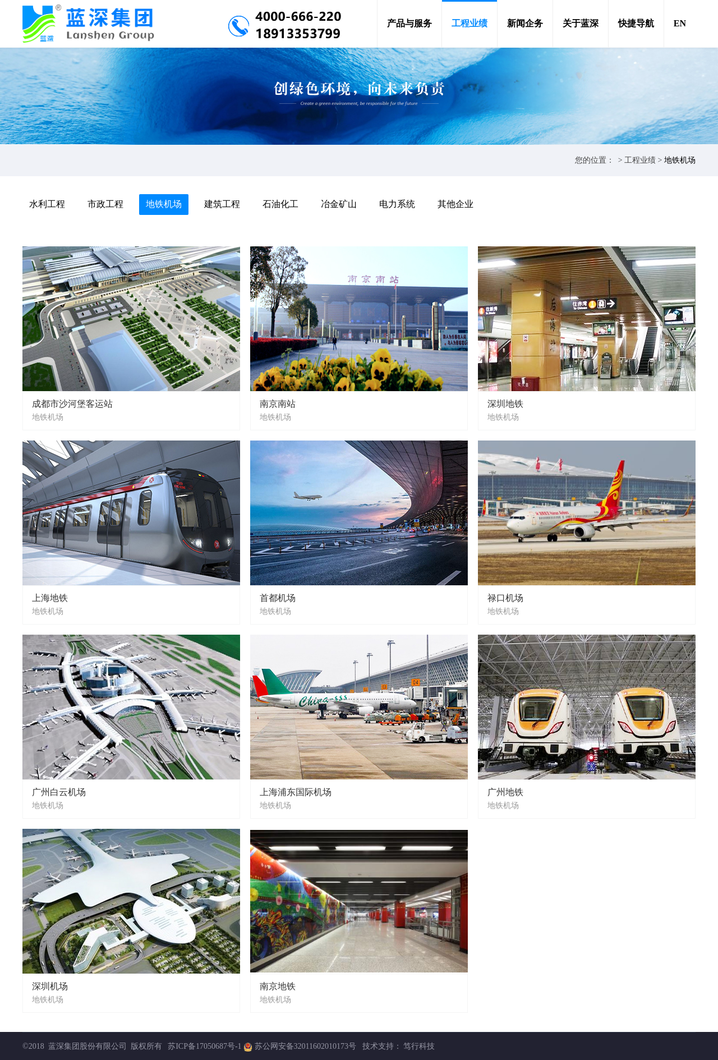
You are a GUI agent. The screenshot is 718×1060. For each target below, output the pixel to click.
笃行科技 (419, 1046)
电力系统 (397, 204)
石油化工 (280, 204)
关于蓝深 (581, 23)
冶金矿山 (339, 204)
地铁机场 (680, 160)
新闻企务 (525, 23)
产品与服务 (409, 23)
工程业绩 (469, 23)
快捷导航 (636, 23)
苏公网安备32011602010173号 (306, 1046)
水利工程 (47, 204)
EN (680, 23)
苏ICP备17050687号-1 (204, 1046)
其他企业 (455, 204)
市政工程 (105, 204)
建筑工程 (222, 204)
